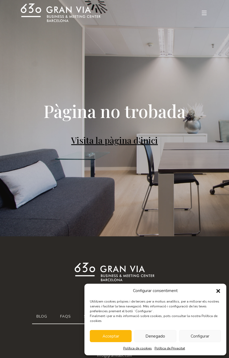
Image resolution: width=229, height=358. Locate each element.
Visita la (114, 140)
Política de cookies (137, 348)
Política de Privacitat (170, 348)
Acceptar (110, 336)
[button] (218, 290)
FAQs (65, 316)
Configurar (200, 336)
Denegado (155, 336)
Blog (41, 316)
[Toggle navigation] (201, 12)
